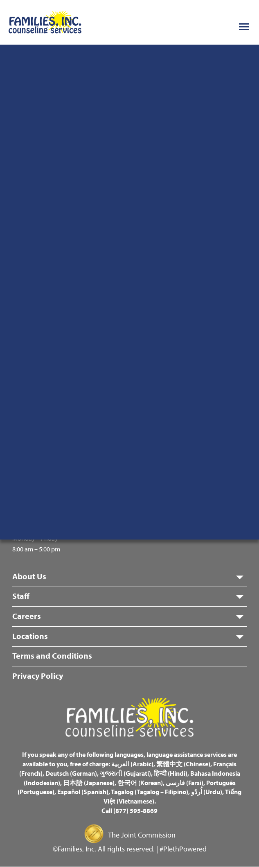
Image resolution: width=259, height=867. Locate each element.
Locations (30, 636)
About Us (29, 576)
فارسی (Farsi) (184, 783)
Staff (20, 596)
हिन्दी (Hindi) (170, 773)
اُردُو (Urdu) (206, 792)
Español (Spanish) (82, 792)
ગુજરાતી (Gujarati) (125, 773)
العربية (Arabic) (132, 764)
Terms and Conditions (52, 655)
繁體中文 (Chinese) (183, 764)
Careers (26, 616)
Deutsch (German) (71, 773)
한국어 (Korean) (140, 783)
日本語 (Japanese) (89, 783)
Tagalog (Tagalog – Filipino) (149, 792)
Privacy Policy (37, 676)
